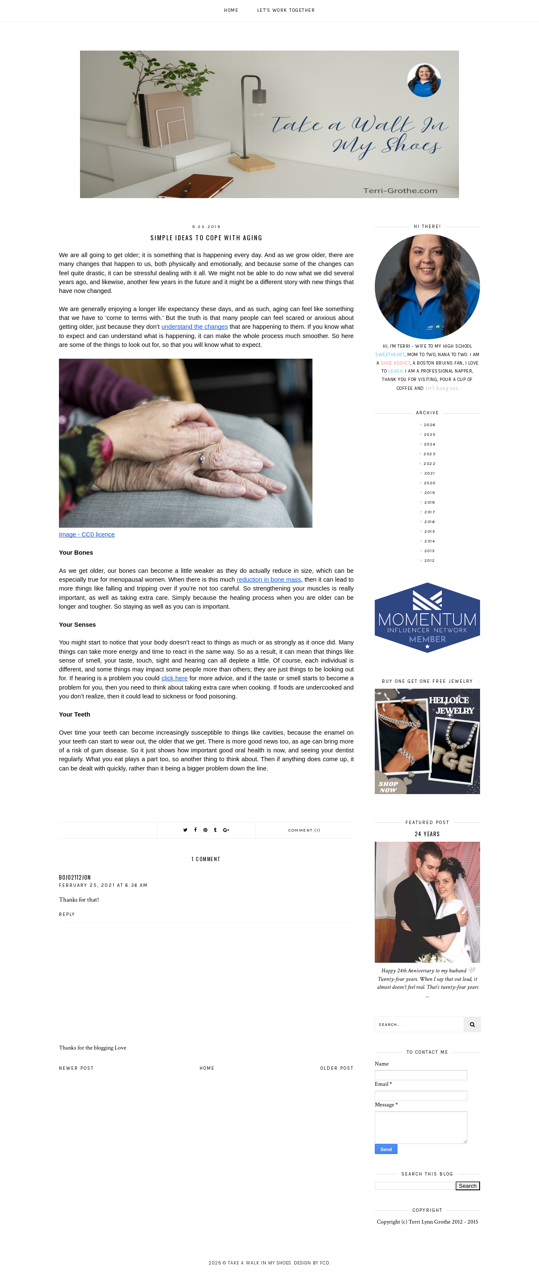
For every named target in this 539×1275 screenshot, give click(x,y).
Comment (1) (304, 830)
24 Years (427, 833)
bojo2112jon (75, 877)
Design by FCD (311, 1263)
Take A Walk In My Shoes (259, 1263)
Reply (67, 914)
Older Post (337, 1068)
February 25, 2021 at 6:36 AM (103, 885)
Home (231, 10)
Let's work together (286, 10)
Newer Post (76, 1068)
